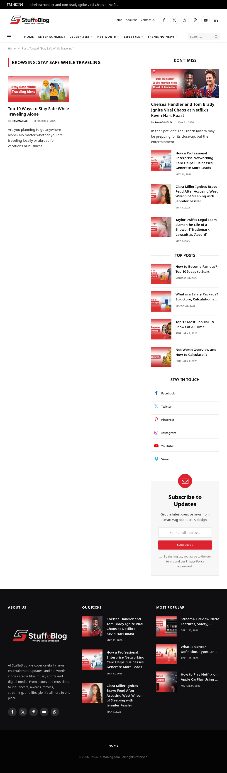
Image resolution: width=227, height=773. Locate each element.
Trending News (161, 37)
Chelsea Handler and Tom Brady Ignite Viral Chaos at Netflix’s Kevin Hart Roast (75, 5)
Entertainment (52, 37)
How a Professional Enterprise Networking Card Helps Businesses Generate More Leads (194, 160)
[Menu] (9, 37)
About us (131, 20)
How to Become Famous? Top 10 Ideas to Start (196, 268)
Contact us (147, 20)
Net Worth (106, 37)
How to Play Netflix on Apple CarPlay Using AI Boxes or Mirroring (199, 677)
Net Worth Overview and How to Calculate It (196, 352)
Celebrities (80, 37)
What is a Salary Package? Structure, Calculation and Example (197, 297)
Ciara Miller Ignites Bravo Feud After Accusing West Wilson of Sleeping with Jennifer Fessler (197, 193)
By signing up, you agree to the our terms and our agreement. (185, 561)
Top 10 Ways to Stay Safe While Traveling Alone (38, 111)
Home (118, 20)
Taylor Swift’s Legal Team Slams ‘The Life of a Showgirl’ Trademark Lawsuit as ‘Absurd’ (196, 226)
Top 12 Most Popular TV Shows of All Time (195, 324)
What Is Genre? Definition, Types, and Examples (199, 649)
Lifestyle (132, 37)
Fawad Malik (163, 122)
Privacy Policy (195, 561)
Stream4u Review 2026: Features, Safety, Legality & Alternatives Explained (200, 621)
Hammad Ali (20, 121)
